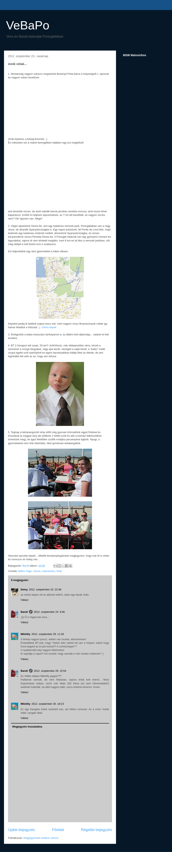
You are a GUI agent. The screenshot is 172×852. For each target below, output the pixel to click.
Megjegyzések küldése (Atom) (40, 837)
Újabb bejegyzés (21, 830)
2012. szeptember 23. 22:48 (45, 589)
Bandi (24, 611)
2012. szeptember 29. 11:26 (47, 634)
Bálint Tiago (25, 571)
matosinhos (48, 571)
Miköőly (25, 634)
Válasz (24, 599)
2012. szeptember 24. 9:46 (49, 611)
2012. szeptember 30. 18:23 (47, 703)
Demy (24, 589)
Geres (36, 571)
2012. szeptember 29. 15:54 (50, 670)
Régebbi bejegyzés (96, 830)
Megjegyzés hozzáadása (27, 726)
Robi (59, 571)
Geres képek (49, 327)
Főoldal (58, 830)
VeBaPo (27, 25)
